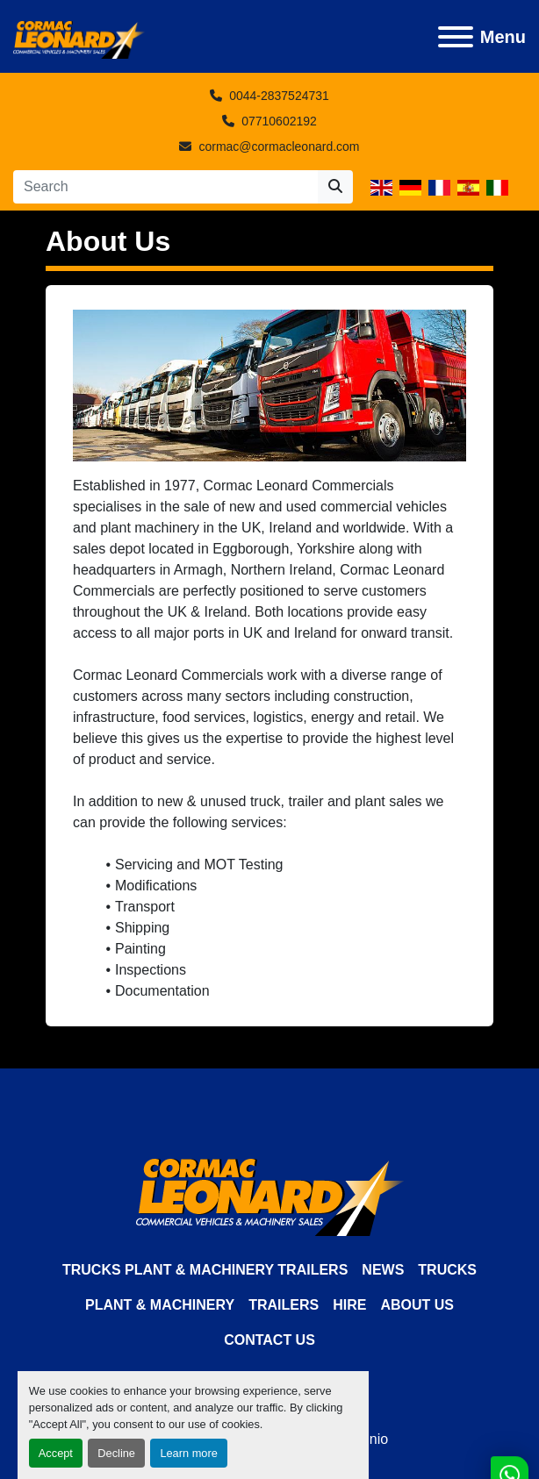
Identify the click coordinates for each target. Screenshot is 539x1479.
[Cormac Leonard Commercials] (270, 1196)
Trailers (283, 1304)
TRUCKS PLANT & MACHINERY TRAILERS (205, 1269)
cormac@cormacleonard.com (278, 146)
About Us (417, 1304)
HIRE (349, 1304)
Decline (116, 1453)
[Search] (165, 187)
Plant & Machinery (159, 1304)
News (383, 1269)
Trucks (447, 1269)
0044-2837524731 (279, 96)
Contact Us (269, 1340)
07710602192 (279, 121)
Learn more (188, 1453)
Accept (56, 1453)
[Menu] (455, 36)
